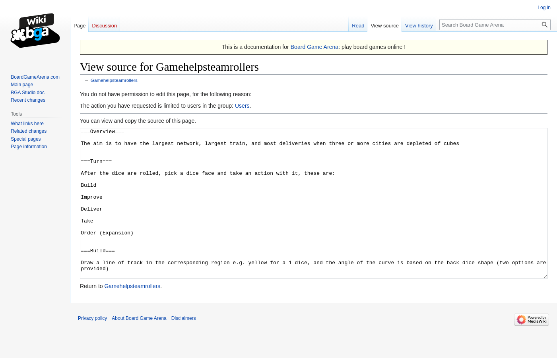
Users (242, 106)
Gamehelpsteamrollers (114, 80)
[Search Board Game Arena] (495, 24)
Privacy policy (92, 348)
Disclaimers (183, 348)
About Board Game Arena (139, 348)
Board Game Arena (315, 47)
